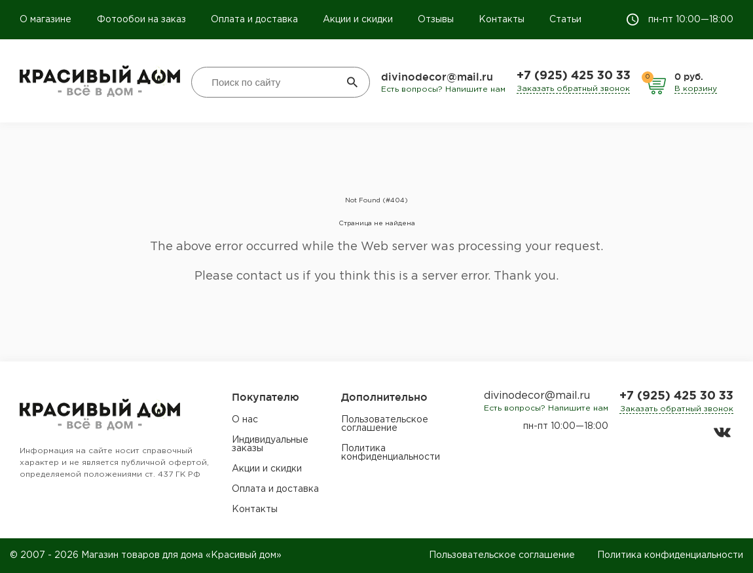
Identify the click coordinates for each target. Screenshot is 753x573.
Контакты (501, 20)
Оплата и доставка (254, 20)
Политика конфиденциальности (390, 453)
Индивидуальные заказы (270, 444)
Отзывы (436, 20)
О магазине (47, 20)
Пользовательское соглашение (384, 424)
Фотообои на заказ (141, 20)
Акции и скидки (358, 20)
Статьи (565, 20)
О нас (245, 420)
